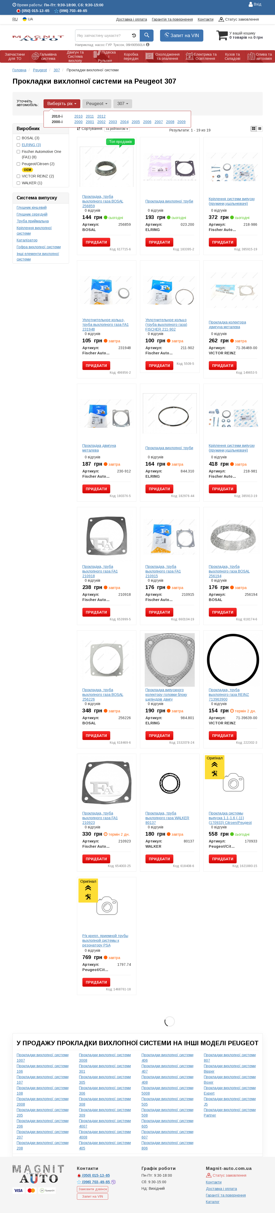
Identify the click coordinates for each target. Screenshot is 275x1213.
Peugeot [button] (96, 103)
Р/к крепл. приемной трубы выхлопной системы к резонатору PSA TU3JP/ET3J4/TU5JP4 (105, 943)
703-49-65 (94, 1182)
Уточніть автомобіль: (28, 103)
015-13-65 (93, 1175)
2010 (78, 116)
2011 (90, 116)
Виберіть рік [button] (61, 103)
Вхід (255, 5)
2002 (101, 122)
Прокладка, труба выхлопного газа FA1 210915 (163, 571)
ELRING (31, 145)
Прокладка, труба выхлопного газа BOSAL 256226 (102, 694)
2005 (136, 122)
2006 (147, 122)
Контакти (205, 19)
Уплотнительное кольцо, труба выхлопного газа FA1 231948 (105, 324)
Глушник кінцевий (32, 207)
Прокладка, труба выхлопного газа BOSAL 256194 (229, 571)
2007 (159, 122)
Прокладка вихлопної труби (169, 201)
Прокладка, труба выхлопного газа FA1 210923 (100, 818)
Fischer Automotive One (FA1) (39, 154)
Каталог (212, 1202)
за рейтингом (117, 129)
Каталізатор (27, 240)
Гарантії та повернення (226, 1195)
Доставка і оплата (131, 19)
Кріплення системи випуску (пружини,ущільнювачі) (232, 201)
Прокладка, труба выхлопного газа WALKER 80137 (167, 818)
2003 (113, 122)
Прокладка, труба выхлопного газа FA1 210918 (100, 571)
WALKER (29, 183)
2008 (170, 122)
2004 (124, 122)
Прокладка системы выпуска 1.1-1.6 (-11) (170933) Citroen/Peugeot (230, 818)
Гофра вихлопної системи (39, 247)
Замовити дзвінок (92, 1189)
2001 (90, 122)
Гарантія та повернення (172, 19)
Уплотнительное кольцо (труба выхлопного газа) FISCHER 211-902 (166, 324)
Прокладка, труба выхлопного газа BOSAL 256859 (102, 201)
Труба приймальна (33, 221)
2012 (101, 116)
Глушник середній (32, 214)
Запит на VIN (181, 35)
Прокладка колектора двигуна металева (227, 324)
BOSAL (28, 138)
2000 (78, 122)
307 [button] (122, 103)
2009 (181, 122)
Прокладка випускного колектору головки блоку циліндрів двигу (166, 694)
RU (15, 19)
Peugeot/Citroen (35, 167)
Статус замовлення (238, 20)
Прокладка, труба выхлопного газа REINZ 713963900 (229, 694)
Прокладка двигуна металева (99, 447)
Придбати (96, 242)
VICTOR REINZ (35, 176)
